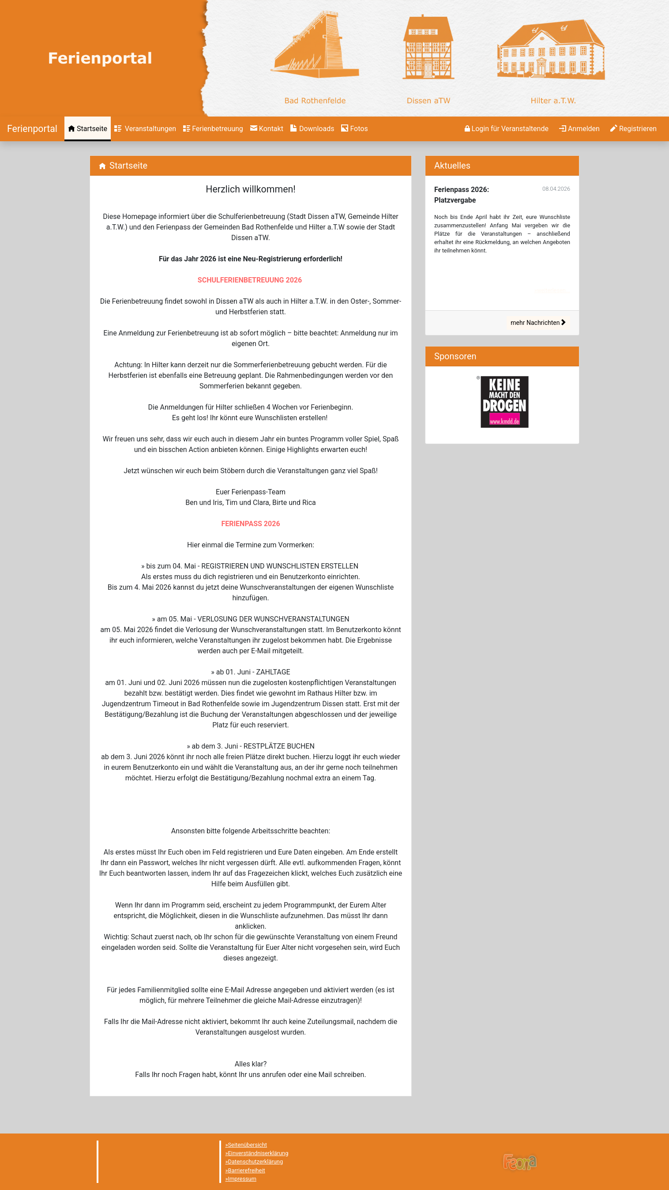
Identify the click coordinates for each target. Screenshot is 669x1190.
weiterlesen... (553, 290)
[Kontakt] (267, 129)
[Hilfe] (354, 129)
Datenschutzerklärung (255, 1161)
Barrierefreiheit (246, 1170)
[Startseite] (32, 128)
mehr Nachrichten (538, 322)
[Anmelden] (506, 129)
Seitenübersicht (247, 1144)
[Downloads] (312, 129)
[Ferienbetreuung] (213, 129)
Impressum (242, 1178)
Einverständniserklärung (258, 1153)
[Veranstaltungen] (145, 129)
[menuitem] (87, 129)
